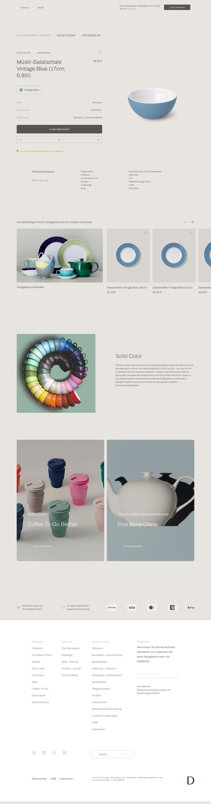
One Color (38, 675)
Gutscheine (39, 695)
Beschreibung (40, 180)
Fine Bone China (42, 655)
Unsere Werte (70, 675)
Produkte (37, 648)
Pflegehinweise (101, 688)
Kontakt (96, 695)
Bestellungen (100, 661)
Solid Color (38, 668)
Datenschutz (99, 702)
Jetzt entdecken (42, 546)
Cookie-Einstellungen (105, 715)
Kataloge (67, 655)
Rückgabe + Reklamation (107, 675)
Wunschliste (99, 681)
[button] (186, 222)
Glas (34, 681)
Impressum (98, 729)
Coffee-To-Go (40, 688)
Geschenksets (40, 702)
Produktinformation (43, 171)
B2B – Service (70, 661)
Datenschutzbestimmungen (152, 689)
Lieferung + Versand (103, 668)
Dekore (36, 661)
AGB (95, 722)
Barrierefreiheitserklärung (107, 708)
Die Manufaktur (71, 648)
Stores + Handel (71, 668)
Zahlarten (97, 648)
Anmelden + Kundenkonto (107, 655)
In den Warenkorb (177, 7)
